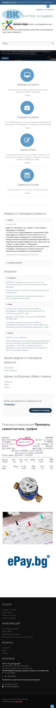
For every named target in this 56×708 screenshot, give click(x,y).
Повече (5, 58)
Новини (9, 333)
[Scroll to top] (52, 706)
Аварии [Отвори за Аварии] (39, 9)
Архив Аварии (7, 631)
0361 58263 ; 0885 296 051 (33, 2)
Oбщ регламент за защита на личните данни (17, 637)
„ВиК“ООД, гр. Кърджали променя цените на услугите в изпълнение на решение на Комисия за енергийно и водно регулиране (26, 284)
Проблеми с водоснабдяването (16, 337)
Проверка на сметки (9, 610)
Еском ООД (18, 701)
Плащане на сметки (9, 618)
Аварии (9, 220)
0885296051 (12, 676)
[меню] (28, 43)
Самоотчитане (7, 613)
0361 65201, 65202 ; (11, 4)
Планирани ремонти (14, 263)
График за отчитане (9, 615)
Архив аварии (9, 368)
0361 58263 (11, 673)
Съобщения (11, 278)
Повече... (28, 95)
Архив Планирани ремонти (11, 634)
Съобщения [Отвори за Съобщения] (49, 9)
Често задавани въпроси (10, 629)
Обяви (9, 304)
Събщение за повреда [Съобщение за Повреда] (40, 410)
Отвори (48, 6)
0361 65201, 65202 (10, 684)
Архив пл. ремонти (10, 370)
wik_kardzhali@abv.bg (11, 686)
